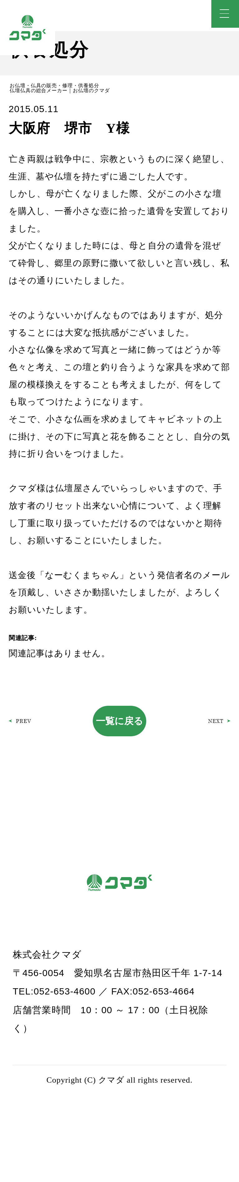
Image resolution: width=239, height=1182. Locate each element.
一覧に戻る (119, 721)
